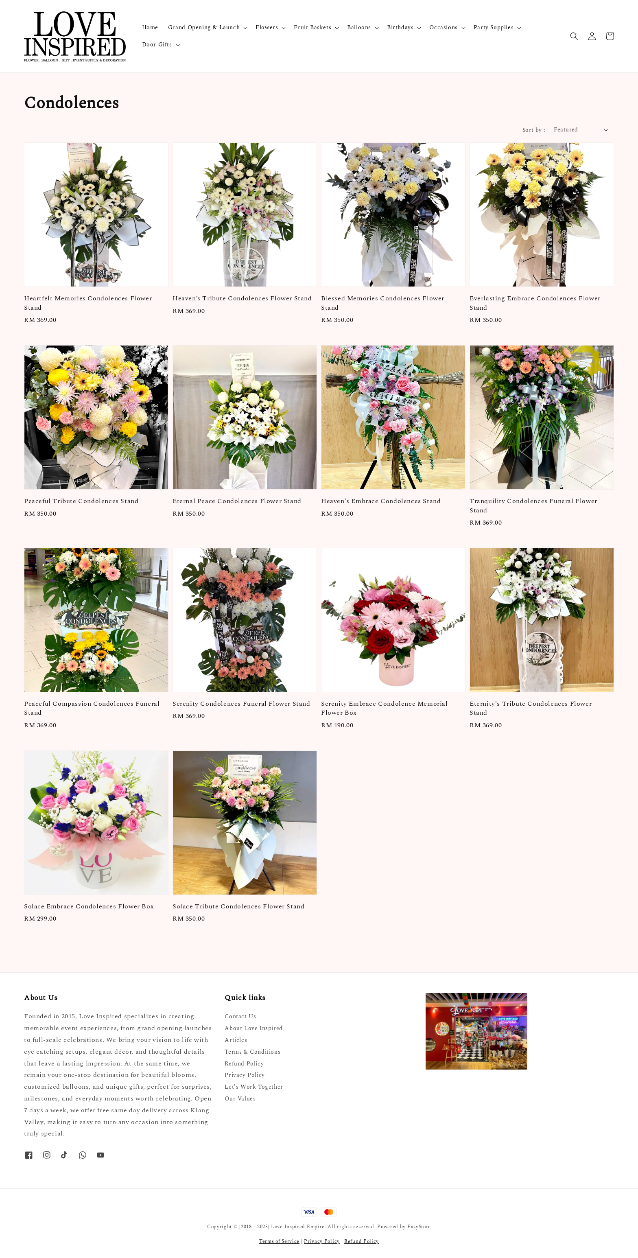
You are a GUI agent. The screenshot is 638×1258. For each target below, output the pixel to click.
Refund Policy (244, 1063)
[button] (574, 36)
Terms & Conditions (252, 1052)
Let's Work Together (254, 1087)
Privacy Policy (244, 1075)
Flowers (267, 27)
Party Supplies (493, 27)
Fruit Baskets (312, 27)
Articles (236, 1040)
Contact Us (240, 1017)
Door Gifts (157, 44)
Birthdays (400, 27)
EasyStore (419, 1227)
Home (150, 27)
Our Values (240, 1098)
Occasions (443, 27)
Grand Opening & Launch (204, 27)
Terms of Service (279, 1241)
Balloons (359, 27)
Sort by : (534, 130)
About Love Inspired (253, 1028)
